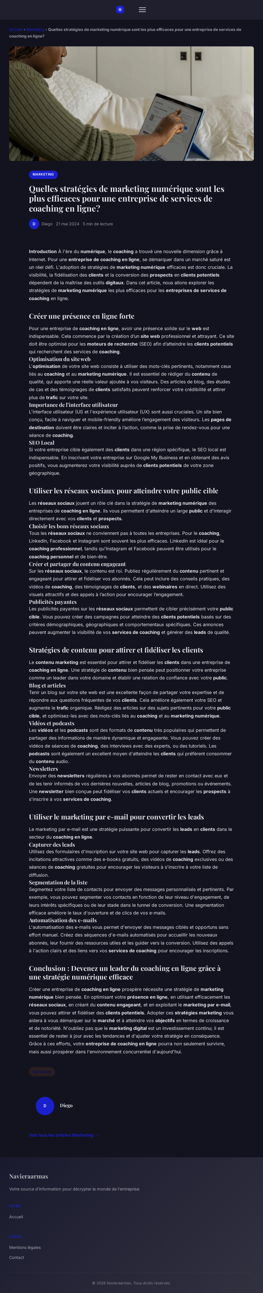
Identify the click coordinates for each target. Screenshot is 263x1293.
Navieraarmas (28, 1176)
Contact (16, 1257)
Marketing (35, 29)
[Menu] (142, 9)
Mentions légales (25, 1247)
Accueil (16, 29)
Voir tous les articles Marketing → (64, 1135)
